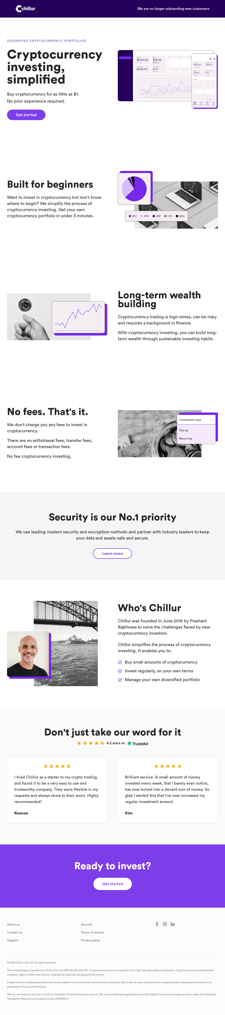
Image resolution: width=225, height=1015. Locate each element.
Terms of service (92, 932)
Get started (26, 115)
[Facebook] (157, 924)
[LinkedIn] (173, 924)
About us (13, 924)
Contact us (14, 932)
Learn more (112, 554)
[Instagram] (165, 924)
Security (86, 924)
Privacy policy (90, 940)
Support (12, 940)
